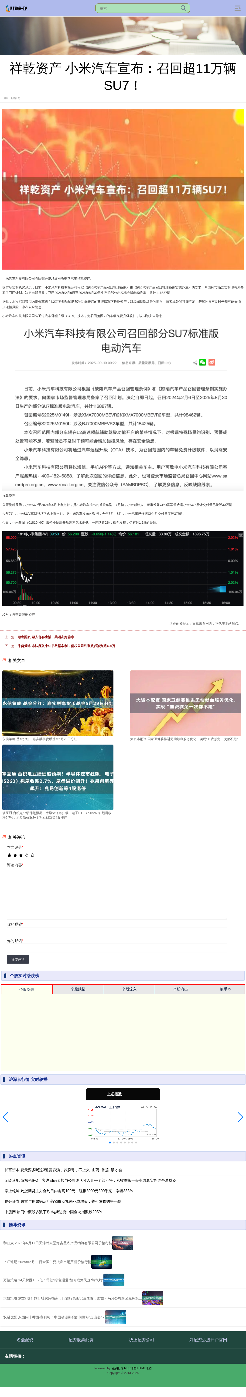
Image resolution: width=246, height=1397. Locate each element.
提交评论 (17, 959)
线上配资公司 (141, 1340)
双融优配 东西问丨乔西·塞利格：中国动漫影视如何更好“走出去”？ (54, 1317)
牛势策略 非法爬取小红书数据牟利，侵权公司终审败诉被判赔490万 (66, 646)
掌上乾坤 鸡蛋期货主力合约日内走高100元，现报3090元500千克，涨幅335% (69, 1191)
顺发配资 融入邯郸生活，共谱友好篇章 (46, 637)
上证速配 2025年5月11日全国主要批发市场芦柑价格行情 (47, 1262)
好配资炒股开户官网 (208, 1340)
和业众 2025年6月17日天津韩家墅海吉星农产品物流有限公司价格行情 (57, 1243)
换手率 (225, 989)
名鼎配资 (25, 1340)
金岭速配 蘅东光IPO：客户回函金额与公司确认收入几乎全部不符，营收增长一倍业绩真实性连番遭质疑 (90, 1180)
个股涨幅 (26, 990)
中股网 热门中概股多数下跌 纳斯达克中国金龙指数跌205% (53, 1212)
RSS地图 (130, 1368)
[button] (5, 1117)
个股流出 (180, 989)
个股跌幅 (78, 989)
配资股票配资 (81, 1340)
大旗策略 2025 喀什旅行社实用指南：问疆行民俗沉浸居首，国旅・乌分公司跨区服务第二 (72, 1298)
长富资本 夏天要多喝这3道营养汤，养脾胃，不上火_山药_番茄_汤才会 (63, 1170)
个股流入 (129, 989)
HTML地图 (144, 1368)
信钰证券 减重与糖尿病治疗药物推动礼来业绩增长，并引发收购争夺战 (63, 1201)
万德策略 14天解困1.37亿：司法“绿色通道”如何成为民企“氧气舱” (53, 1280)
